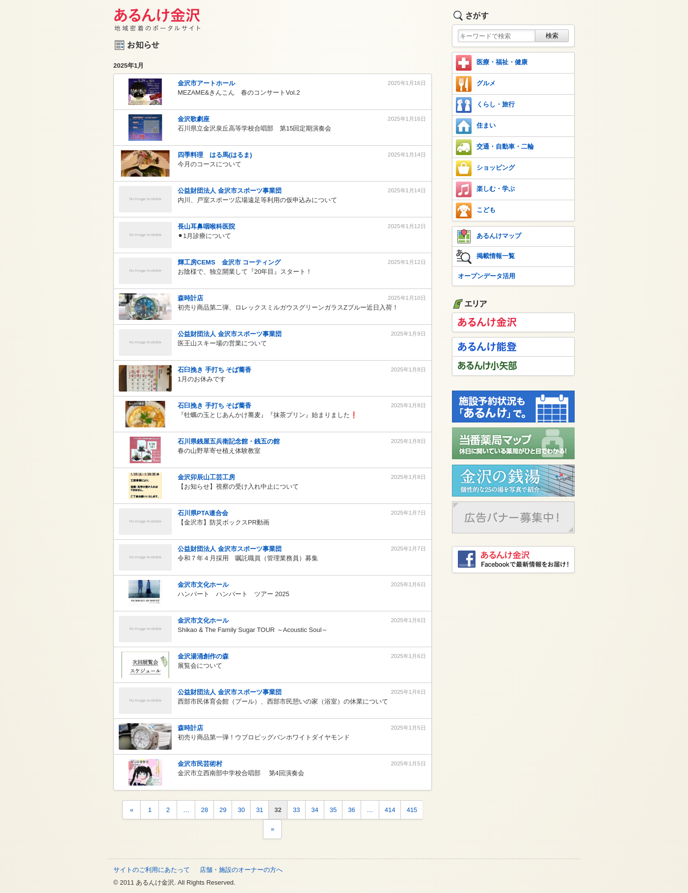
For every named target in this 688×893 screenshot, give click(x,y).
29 (222, 810)
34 (314, 810)
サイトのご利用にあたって (151, 869)
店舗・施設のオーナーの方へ (241, 869)
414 (390, 810)
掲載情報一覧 (485, 256)
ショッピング (485, 168)
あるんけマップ (488, 236)
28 (204, 810)
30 (241, 810)
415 (411, 810)
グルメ (476, 84)
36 (351, 810)
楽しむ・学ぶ (485, 189)
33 (296, 810)
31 (259, 810)
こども (476, 210)
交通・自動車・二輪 (495, 147)
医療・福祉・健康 (492, 63)
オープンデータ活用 (486, 276)
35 (333, 810)
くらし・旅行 (485, 105)
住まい (476, 126)
